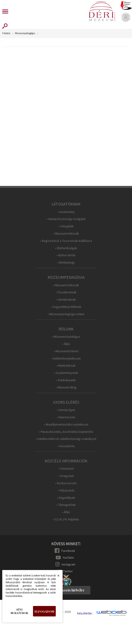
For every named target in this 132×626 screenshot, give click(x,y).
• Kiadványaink (66, 380)
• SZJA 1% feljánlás (66, 519)
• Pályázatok (66, 490)
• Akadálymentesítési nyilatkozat (66, 424)
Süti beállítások (19, 611)
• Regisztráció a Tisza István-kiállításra (66, 241)
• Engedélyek (66, 498)
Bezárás (56, 577)
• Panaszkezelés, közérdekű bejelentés (66, 432)
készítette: (84, 613)
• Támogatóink (66, 505)
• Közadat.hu (66, 446)
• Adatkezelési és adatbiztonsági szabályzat (66, 439)
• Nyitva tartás (66, 255)
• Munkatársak (66, 365)
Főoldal (6, 33)
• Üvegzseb (66, 476)
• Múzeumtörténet (66, 351)
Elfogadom (44, 611)
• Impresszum (66, 417)
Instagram (68, 564)
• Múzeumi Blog (66, 387)
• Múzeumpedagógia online (66, 314)
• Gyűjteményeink (66, 373)
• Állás (66, 344)
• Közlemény (66, 212)
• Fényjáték (66, 226)
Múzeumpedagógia (25, 33)
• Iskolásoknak (66, 300)
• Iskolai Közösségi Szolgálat (66, 219)
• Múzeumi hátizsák (66, 234)
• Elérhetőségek (66, 248)
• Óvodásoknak (66, 292)
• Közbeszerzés (66, 483)
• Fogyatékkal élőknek (66, 307)
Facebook (68, 551)
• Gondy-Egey (66, 410)
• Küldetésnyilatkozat (66, 358)
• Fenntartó (66, 469)
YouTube (68, 557)
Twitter (68, 571)
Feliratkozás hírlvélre (68, 590)
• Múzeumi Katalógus (66, 337)
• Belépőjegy (66, 262)
